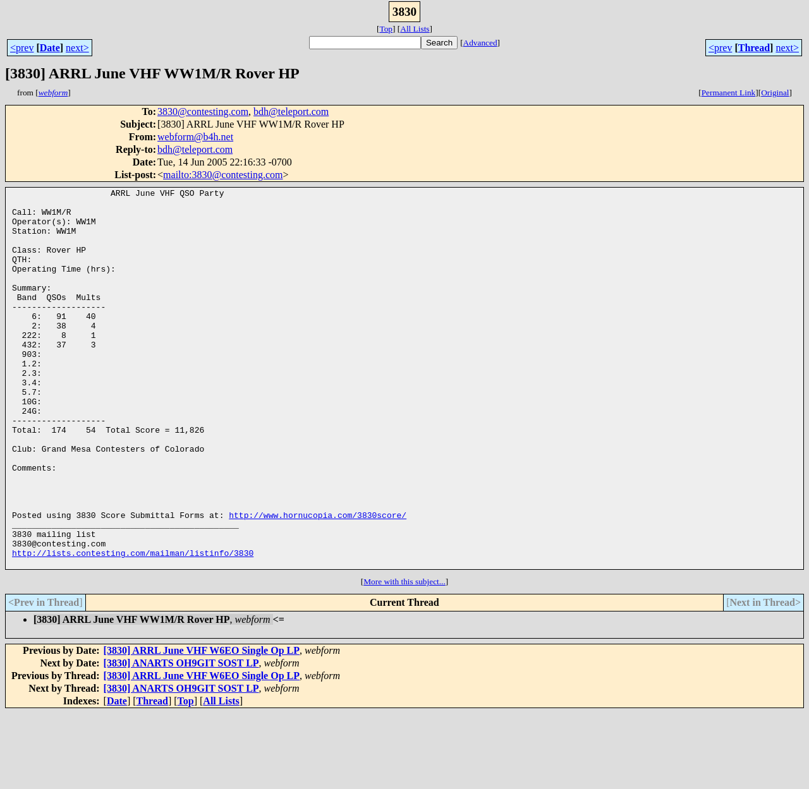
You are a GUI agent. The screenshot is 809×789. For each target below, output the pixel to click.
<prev (21, 47)
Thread (754, 47)
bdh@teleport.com (291, 111)
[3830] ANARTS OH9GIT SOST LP (181, 738)
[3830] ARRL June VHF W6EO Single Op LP (202, 726)
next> (77, 47)
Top (385, 28)
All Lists (414, 28)
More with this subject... (404, 657)
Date (50, 47)
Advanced (480, 42)
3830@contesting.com (202, 111)
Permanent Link (729, 92)
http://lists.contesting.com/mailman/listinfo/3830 (132, 626)
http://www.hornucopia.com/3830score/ (317, 581)
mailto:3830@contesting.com (223, 174)
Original (775, 92)
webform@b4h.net (195, 136)
